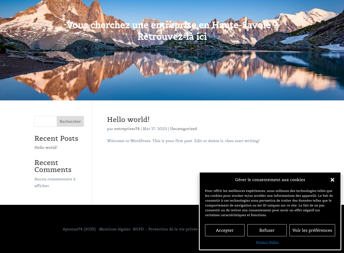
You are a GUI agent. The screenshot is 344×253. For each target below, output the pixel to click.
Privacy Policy (267, 242)
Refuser (267, 230)
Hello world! (128, 119)
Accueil (172, 62)
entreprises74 (127, 128)
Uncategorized (183, 128)
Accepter (225, 230)
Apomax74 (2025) (79, 229)
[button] (332, 179)
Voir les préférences (312, 230)
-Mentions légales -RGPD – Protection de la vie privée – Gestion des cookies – (169, 229)
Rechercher (70, 121)
